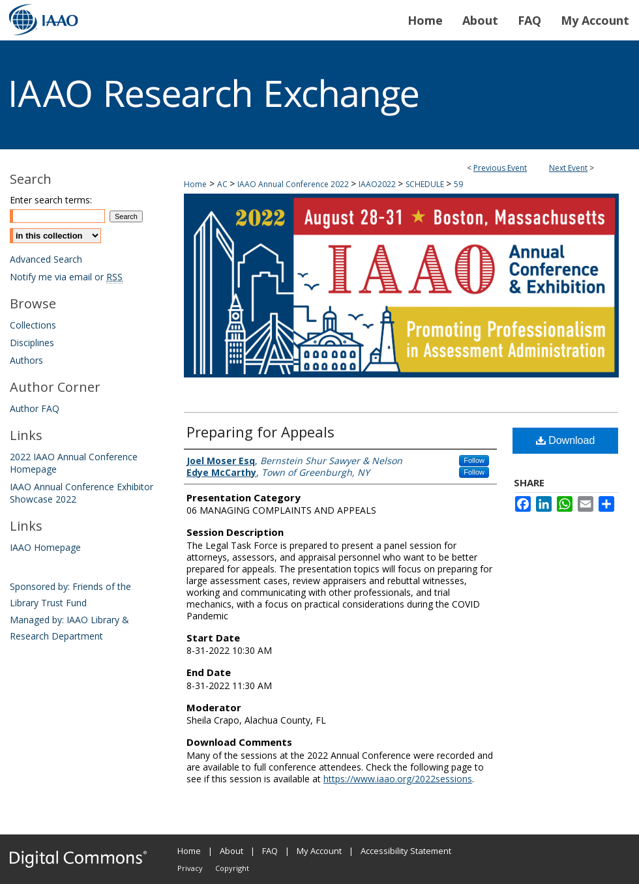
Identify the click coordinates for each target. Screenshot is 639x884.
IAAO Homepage (45, 547)
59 (458, 184)
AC (223, 184)
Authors (26, 360)
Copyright (232, 868)
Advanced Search (46, 259)
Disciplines (32, 342)
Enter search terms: (51, 200)
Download (565, 440)
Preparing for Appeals (260, 431)
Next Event (568, 167)
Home (195, 184)
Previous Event (500, 167)
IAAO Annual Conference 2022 (294, 184)
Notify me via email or (66, 277)
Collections (33, 325)
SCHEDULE (426, 184)
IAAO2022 (378, 184)
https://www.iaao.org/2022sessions (397, 779)
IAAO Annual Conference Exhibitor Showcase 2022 (81, 492)
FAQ (270, 851)
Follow (474, 460)
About (231, 851)
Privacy (190, 868)
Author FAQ (34, 408)
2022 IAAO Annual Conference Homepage (74, 462)
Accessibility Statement (406, 851)
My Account (319, 851)
